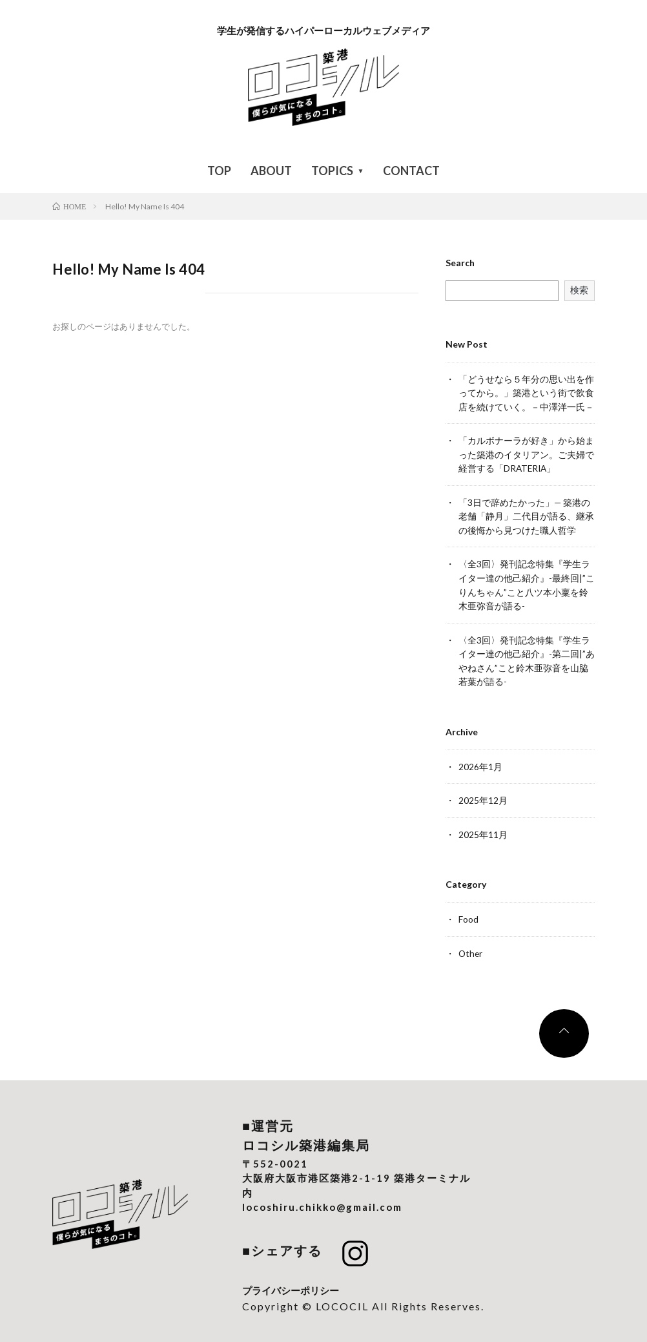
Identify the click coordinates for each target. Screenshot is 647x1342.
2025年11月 (483, 828)
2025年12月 (483, 794)
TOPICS (332, 170)
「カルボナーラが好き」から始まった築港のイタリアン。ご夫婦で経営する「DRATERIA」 (526, 453)
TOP (219, 170)
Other (471, 946)
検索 (579, 289)
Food (468, 912)
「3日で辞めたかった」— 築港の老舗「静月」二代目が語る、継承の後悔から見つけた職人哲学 (526, 514)
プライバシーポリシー (290, 1282)
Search (460, 262)
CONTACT (411, 170)
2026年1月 (480, 760)
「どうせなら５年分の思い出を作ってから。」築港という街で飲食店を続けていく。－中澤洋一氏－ (526, 392)
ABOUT (271, 170)
